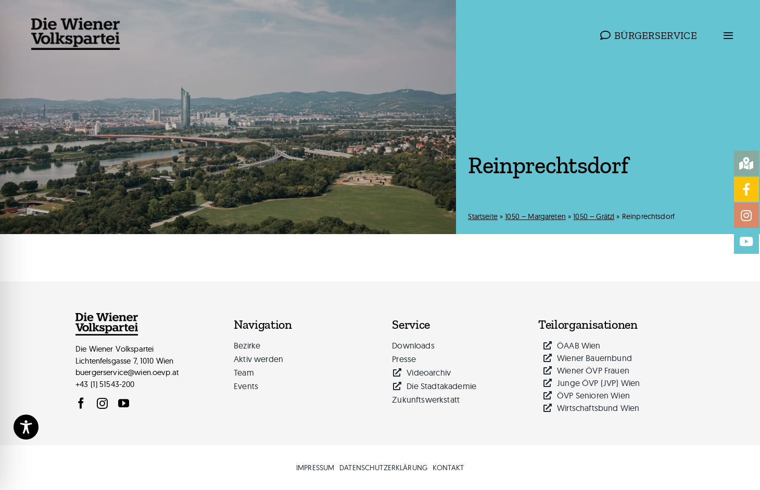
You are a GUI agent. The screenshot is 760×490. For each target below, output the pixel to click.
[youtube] (123, 403)
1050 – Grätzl (593, 216)
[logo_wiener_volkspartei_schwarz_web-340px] (75, 22)
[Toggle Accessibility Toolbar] (26, 427)
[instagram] (102, 403)
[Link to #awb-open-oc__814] (728, 35)
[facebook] (80, 403)
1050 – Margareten (535, 216)
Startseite (483, 216)
